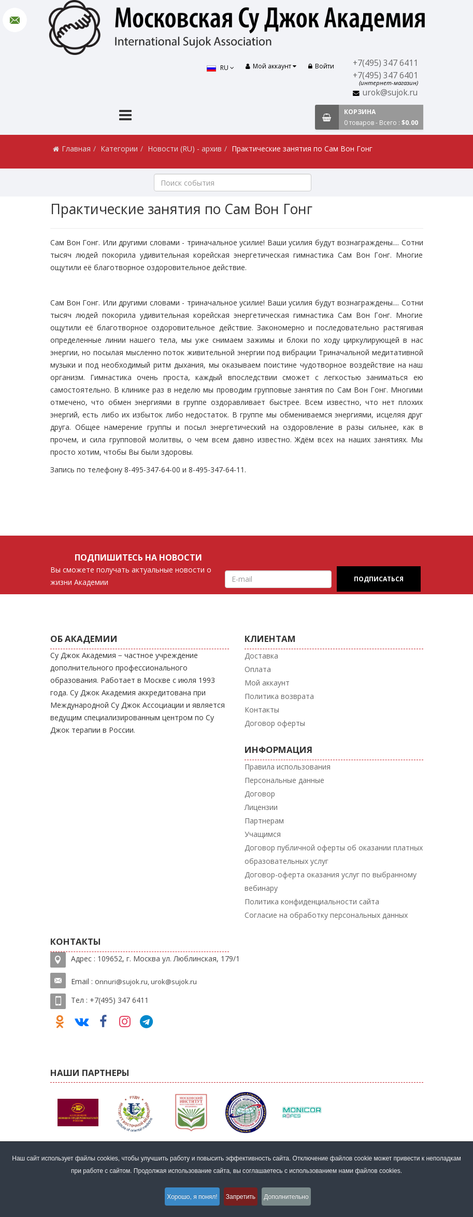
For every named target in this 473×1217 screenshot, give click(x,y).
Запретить (241, 1198)
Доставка (261, 656)
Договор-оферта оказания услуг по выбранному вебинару (331, 881)
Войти (321, 66)
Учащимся (263, 834)
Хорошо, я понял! (187, 1198)
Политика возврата (279, 696)
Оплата (258, 669)
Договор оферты (275, 723)
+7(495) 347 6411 (385, 63)
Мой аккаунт (267, 683)
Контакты (262, 710)
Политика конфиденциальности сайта (312, 901)
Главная (76, 148)
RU (215, 67)
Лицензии (261, 807)
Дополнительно (294, 1198)
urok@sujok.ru (390, 92)
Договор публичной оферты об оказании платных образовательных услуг (334, 854)
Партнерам (264, 821)
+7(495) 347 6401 (385, 75)
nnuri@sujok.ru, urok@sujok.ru (148, 981)
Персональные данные (284, 780)
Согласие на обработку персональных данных (326, 915)
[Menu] (125, 116)
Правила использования (288, 767)
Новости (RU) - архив (185, 148)
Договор (260, 794)
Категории (119, 148)
